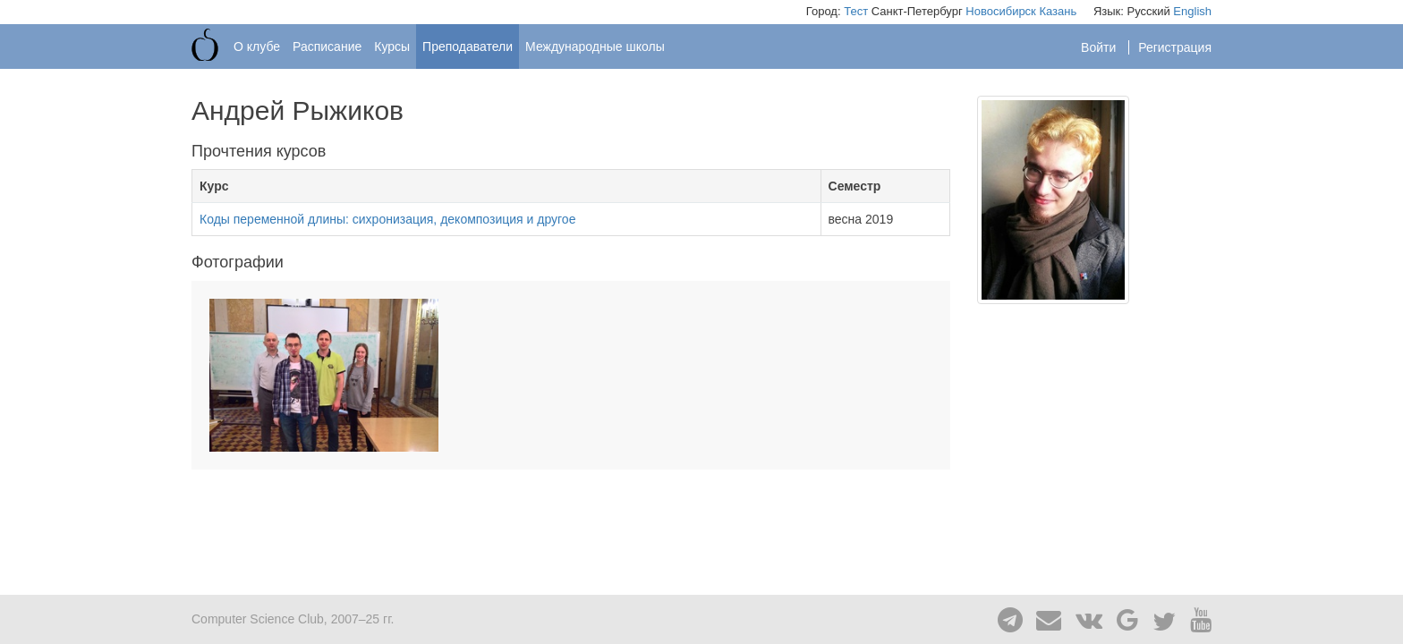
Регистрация (1175, 47)
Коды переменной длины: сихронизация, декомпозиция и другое (387, 219)
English (1192, 11)
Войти (1100, 47)
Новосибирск (1000, 11)
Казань (1057, 11)
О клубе (257, 46)
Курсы (392, 46)
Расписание (327, 46)
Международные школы (595, 46)
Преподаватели (467, 46)
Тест (856, 11)
